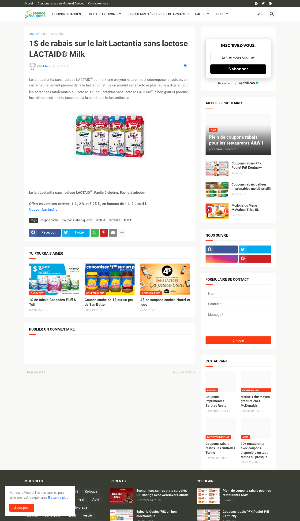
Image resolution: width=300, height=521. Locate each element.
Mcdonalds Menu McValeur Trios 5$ (245, 208)
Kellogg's (91, 491)
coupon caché (53, 34)
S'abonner (238, 69)
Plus (220, 14)
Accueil (29, 3)
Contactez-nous (98, 3)
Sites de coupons (103, 14)
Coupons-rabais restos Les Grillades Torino (220, 448)
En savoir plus (58, 497)
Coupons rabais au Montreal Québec (61, 3)
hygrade (81, 507)
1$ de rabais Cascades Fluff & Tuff (52, 302)
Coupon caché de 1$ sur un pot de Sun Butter (109, 302)
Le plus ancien (182, 372)
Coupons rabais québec (77, 220)
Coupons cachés (66, 14)
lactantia (114, 220)
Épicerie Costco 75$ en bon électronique (156, 514)
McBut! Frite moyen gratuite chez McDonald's (255, 401)
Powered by (238, 83)
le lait (127, 220)
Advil (95, 499)
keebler (87, 515)
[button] (260, 14)
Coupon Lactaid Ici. (44, 209)
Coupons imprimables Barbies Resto (216, 401)
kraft (82, 499)
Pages (200, 14)
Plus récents (36, 372)
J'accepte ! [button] (22, 508)
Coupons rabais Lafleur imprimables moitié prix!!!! (251, 186)
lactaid (100, 220)
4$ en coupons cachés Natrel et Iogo (165, 302)
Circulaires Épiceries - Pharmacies (158, 14)
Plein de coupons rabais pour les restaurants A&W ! (247, 493)
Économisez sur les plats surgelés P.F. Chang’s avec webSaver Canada (162, 493)
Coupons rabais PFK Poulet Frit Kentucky (247, 165)
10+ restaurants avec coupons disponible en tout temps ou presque (254, 450)
